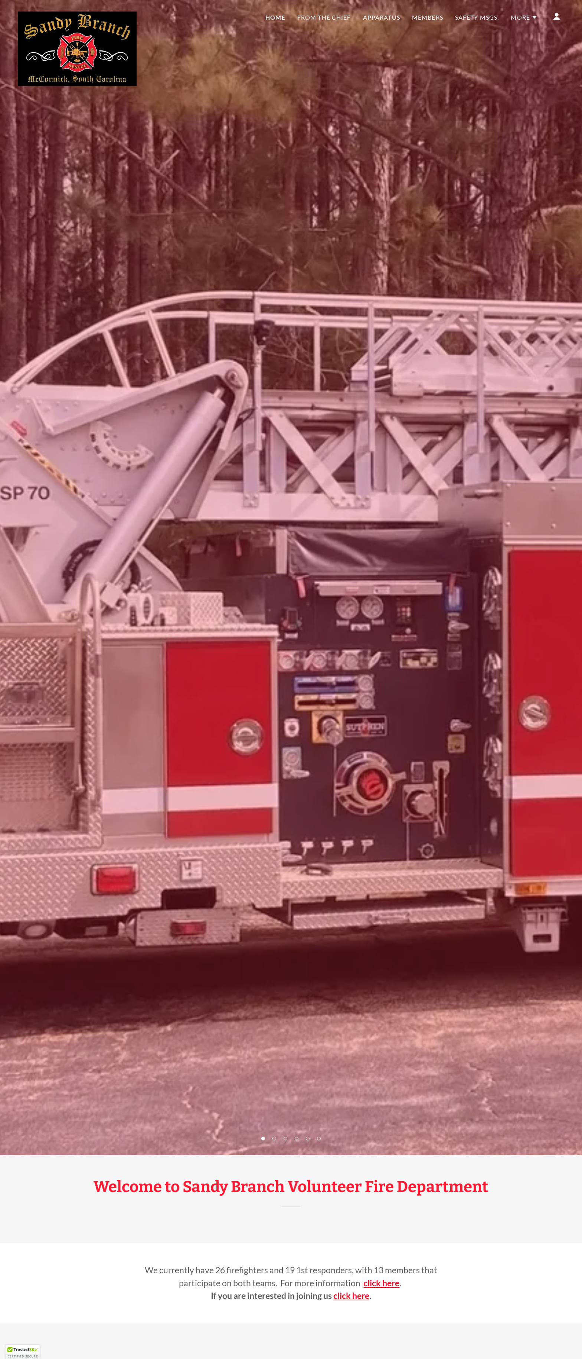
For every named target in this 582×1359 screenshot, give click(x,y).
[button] (263, 1138)
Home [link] (275, 17)
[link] (77, 15)
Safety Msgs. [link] (477, 17)
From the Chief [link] (324, 17)
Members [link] (427, 17)
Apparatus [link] (381, 17)
